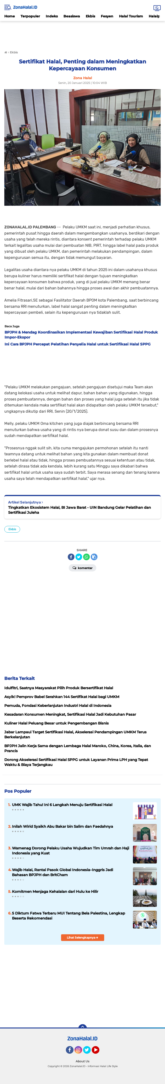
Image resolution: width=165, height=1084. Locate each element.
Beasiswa (71, 16)
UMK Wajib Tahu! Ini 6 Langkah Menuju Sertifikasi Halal (62, 804)
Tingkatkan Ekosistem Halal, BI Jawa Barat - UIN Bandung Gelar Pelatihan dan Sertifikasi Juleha (79, 510)
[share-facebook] (71, 557)
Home (9, 16)
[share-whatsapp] (86, 557)
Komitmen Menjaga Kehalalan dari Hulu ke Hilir (55, 891)
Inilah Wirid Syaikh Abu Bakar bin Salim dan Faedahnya (62, 826)
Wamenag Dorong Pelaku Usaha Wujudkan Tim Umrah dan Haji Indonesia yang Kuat (70, 850)
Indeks (52, 16)
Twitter (89, 1052)
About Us (82, 1061)
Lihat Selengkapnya (82, 937)
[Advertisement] (83, 33)
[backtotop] (82, 1028)
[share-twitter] (78, 557)
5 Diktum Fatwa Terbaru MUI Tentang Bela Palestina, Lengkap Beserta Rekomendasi (68, 915)
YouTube (99, 1052)
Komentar (82, 567)
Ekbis (90, 16)
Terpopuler (30, 16)
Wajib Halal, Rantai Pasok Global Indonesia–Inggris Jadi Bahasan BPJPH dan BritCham (62, 872)
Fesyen (107, 16)
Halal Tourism (131, 16)
